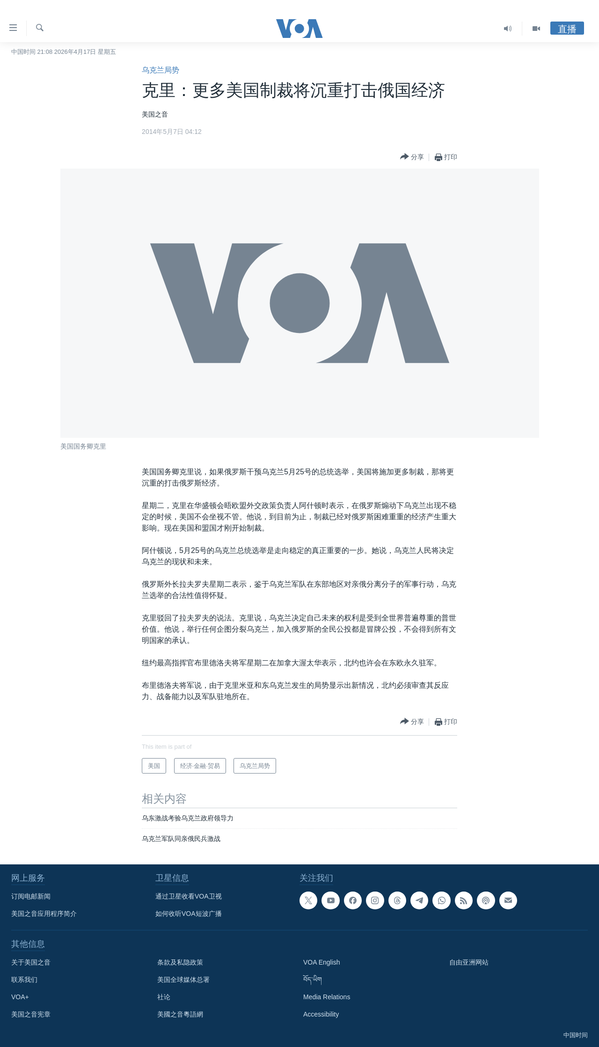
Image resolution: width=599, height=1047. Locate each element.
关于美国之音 (31, 962)
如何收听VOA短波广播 (188, 913)
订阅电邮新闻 (31, 896)
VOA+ (20, 997)
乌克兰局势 (160, 70)
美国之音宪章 (31, 1014)
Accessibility (321, 1014)
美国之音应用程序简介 (44, 913)
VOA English (321, 962)
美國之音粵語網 (180, 1014)
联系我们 (24, 979)
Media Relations (326, 997)
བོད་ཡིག (312, 979)
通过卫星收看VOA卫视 (188, 896)
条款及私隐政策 (180, 962)
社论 (163, 997)
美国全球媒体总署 (183, 979)
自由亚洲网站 (469, 962)
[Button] (412, 157)
